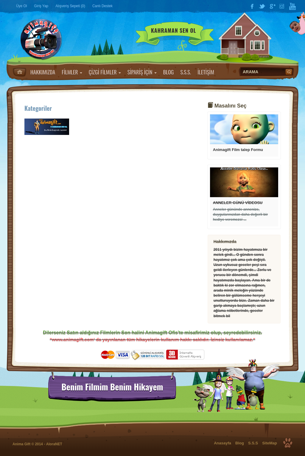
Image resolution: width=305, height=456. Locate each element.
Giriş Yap (41, 6)
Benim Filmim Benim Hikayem (112, 387)
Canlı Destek (102, 6)
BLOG (168, 72)
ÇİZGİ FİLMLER (105, 72)
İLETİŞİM (205, 72)
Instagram (282, 6)
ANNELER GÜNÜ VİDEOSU (238, 202)
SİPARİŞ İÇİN (142, 72)
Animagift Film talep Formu (238, 149)
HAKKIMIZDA (42, 72)
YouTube (292, 6)
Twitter (262, 6)
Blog (239, 443)
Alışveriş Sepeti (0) (70, 6)
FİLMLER (72, 72)
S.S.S (253, 443)
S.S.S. (185, 72)
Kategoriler (38, 108)
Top (287, 443)
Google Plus (272, 6)
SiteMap (269, 443)
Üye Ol (21, 6)
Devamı (244, 129)
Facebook (252, 6)
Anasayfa (19, 72)
